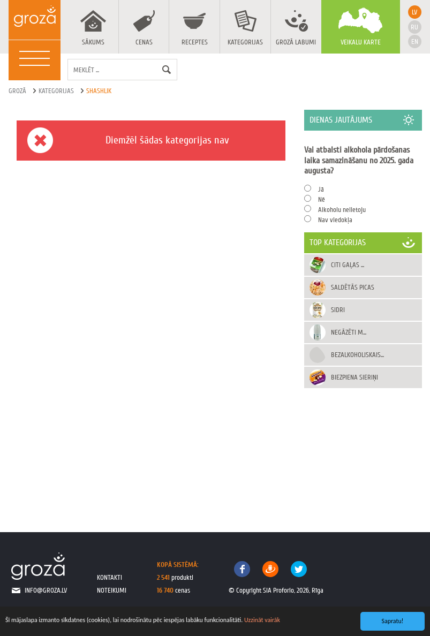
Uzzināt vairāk (262, 620)
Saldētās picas (352, 287)
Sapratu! (393, 621)
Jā (321, 189)
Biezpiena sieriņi (354, 377)
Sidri (338, 310)
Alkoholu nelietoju (342, 210)
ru (414, 27)
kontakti (109, 577)
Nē (321, 199)
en (414, 41)
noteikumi (111, 590)
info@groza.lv (46, 590)
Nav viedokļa (335, 220)
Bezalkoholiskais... (357, 355)
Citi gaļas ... (347, 265)
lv (414, 12)
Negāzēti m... (348, 332)
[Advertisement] (363, 449)
